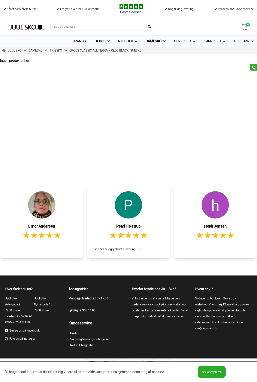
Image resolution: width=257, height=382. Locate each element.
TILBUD (100, 41)
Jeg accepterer (211, 372)
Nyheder (125, 41)
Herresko (182, 41)
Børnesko (212, 41)
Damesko (153, 41)
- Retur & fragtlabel (81, 345)
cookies (25, 372)
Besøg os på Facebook (22, 330)
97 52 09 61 (25, 316)
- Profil (73, 333)
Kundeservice (80, 323)
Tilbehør (241, 41)
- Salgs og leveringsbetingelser (89, 339)
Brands (79, 41)
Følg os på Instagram (21, 338)
